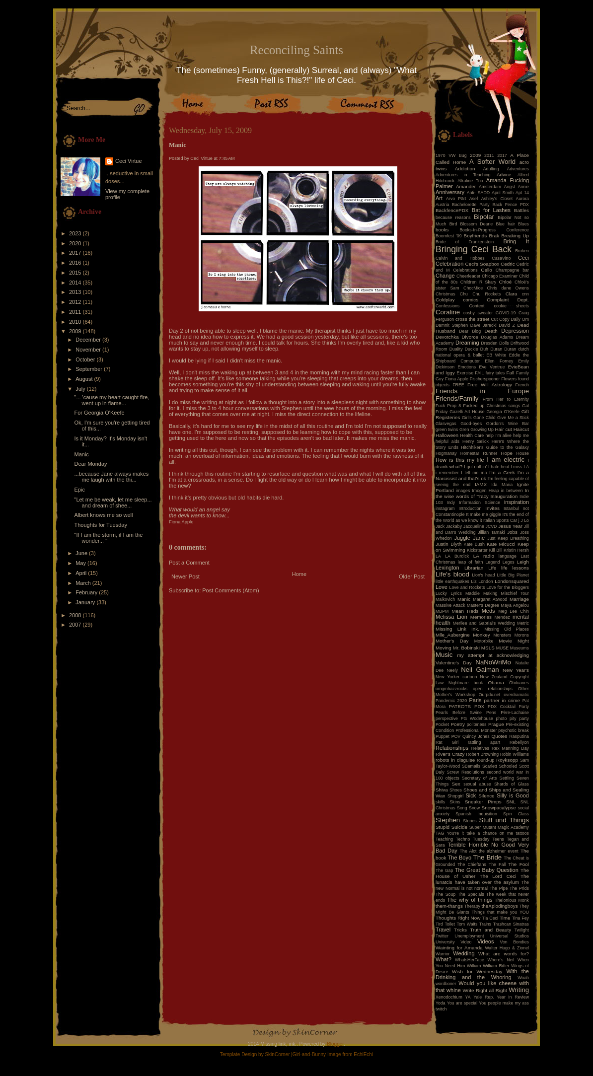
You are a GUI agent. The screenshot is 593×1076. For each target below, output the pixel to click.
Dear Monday (90, 464)
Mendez (502, 617)
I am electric (505, 459)
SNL (511, 801)
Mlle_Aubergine (453, 635)
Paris (475, 700)
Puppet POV (448, 736)
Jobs (512, 532)
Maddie (472, 593)
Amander (466, 186)
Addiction (465, 168)
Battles (521, 210)
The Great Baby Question (487, 870)
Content (477, 305)
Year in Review (513, 997)
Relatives (480, 748)
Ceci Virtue (128, 161)
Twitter (442, 935)
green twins (447, 429)
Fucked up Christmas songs (491, 405)
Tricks (460, 930)
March (83, 583)
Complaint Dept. (508, 299)
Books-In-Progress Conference (494, 229)
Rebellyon (519, 742)
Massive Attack (450, 605)
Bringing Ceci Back (474, 249)
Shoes (455, 790)
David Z (507, 325)
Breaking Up (515, 235)
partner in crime (502, 700)
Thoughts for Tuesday (100, 525)
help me (521, 435)
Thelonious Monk (512, 900)
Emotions (467, 366)
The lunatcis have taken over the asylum (482, 879)
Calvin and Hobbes (460, 258)
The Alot (468, 851)
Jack (440, 526)
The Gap (444, 870)
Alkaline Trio (470, 180)
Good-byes (471, 423)
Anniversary (450, 192)
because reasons (453, 217)
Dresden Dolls (495, 343)
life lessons (515, 568)
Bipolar (484, 216)
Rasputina (519, 736)
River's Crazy (450, 754)
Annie (523, 186)
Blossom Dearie (476, 223)
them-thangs (449, 906)
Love (441, 587)
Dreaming (467, 343)
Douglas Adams (497, 337)
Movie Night (514, 641)
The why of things (469, 900)
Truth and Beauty (490, 930)
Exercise (464, 372)
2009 (76, 331)
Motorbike (484, 641)
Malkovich (445, 599)
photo (501, 718)
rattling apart (484, 742)
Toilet (450, 924)
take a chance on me (489, 833)
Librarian (473, 568)
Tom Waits (467, 924)
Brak (494, 235)
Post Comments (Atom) (230, 590)
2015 (76, 273)
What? (443, 959)
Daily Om (520, 319)
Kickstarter (477, 550)
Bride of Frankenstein (465, 241)
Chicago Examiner (500, 276)
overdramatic (516, 694)
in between (512, 490)
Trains (485, 924)
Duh (484, 349)
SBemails (471, 766)
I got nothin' (475, 466)
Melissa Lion (451, 617)
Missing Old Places (506, 629)
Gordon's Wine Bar (507, 423)
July (81, 389)
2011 (76, 312)
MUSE (502, 648)
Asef (473, 198)
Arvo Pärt (456, 198)
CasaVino (501, 258)
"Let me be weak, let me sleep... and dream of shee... (112, 502)
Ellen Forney (499, 361)
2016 (76, 263)
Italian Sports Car (500, 520)
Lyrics (456, 593)
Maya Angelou (515, 605)
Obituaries (519, 682)
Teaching (444, 839)
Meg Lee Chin (513, 611)
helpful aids (447, 441)
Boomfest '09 (449, 235)
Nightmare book (465, 682)
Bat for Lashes (491, 210)
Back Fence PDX (510, 204)
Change (445, 276)
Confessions (447, 305)
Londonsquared (512, 581)
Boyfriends (475, 235)
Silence (486, 795)
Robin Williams (514, 754)
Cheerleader (468, 276)
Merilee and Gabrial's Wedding (484, 623)
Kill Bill (495, 550)
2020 (76, 243)
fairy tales (495, 372)
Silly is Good (513, 795)
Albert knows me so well (103, 515)
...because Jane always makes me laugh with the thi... (111, 477)
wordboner (446, 983)
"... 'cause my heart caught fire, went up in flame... (111, 400)
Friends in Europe (482, 391)
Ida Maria (502, 484)
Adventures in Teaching (463, 174)
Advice (504, 174)
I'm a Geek (502, 472)
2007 (76, 625)
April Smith (503, 192)
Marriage (519, 599)
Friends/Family (457, 398)
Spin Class (516, 813)
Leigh (523, 562)
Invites (492, 508)
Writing (519, 990)
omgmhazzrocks (451, 688)
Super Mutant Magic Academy (499, 827)
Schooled (508, 766)
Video (465, 941)
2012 (76, 302)
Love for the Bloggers (507, 587)
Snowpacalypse (499, 807)
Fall (511, 372)
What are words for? (503, 953)
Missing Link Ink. (457, 629)
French (522, 384)
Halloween (447, 435)
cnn (525, 293)
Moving (443, 647)
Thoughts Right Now (458, 918)
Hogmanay (446, 453)
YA (467, 997)
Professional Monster (476, 730)
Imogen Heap (485, 490)
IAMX (481, 484)
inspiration (516, 502)
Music (444, 654)
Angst (509, 186)
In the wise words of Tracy (482, 493)
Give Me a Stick (513, 417)
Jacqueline (473, 526)
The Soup (445, 894)
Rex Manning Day (510, 748)
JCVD (491, 526)
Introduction (470, 508)
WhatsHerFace (469, 959)
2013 (76, 292)
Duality (456, 349)
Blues (523, 223)
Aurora (522, 198)
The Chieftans (471, 864)
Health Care (472, 435)
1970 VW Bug (451, 155)
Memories (481, 617)
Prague (496, 724)
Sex (456, 784)
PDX (479, 706)
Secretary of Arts (479, 778)
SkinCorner (277, 1054)
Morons (522, 635)
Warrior (443, 953)
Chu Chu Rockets (480, 293)
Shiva (442, 789)
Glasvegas (446, 423)
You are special (462, 1003)
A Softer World (492, 161)
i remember (447, 472)
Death (490, 331)
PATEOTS (460, 706)
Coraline (448, 312)
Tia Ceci (490, 918)
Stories (469, 820)
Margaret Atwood (490, 599)
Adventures (518, 168)
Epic (79, 490)
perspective (447, 718)
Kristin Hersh (516, 550)
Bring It (516, 241)
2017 (76, 253)
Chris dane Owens (508, 288)
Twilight (522, 930)
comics (470, 299)
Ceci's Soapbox (482, 264)
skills (440, 801)
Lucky (441, 593)
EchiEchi (363, 1054)
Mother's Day (452, 641)
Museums (519, 648)
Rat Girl (447, 742)
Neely (452, 670)
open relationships (493, 688)
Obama (496, 682)
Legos (509, 562)
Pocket (442, 724)
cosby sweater (478, 312)
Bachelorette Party (471, 204)
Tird (439, 924)
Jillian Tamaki (491, 532)
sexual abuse (477, 784)
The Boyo (460, 858)
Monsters (502, 635)
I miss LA (520, 466)
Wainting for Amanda (459, 947)
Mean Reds (464, 611)
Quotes (499, 736)
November (88, 350)
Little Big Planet (513, 575)
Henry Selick (475, 441)
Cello (486, 270)
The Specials (471, 894)
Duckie (471, 349)
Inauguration (504, 496)
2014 (76, 283)
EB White (496, 355)
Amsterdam (490, 186)
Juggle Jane (469, 538)
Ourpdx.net (490, 694)
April (81, 573)
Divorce (469, 337)
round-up (485, 760)
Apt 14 (522, 192)
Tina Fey (520, 918)
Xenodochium (449, 997)
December (88, 340)
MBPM (442, 611)
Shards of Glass (511, 784)
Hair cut (503, 429)
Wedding (463, 953)
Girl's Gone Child (479, 417)
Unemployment (469, 935)
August (84, 379)
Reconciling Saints (296, 50)
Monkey (481, 635)
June (82, 553)
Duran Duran (503, 349)
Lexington (447, 568)
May (81, 563)
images (463, 490)
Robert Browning (482, 754)
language (508, 556)
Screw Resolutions (465, 772)
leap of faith (470, 562)
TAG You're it (450, 833)
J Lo (524, 520)
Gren (464, 429)
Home (299, 574)
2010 (76, 322)
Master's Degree (483, 605)
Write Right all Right (485, 990)
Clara (512, 293)
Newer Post (185, 576)
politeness (477, 724)
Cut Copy (500, 319)
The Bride (487, 857)
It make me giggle (483, 514)
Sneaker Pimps (483, 801)
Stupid (442, 827)
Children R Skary (478, 282)
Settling (507, 778)
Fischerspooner (485, 378)
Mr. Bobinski (466, 647)
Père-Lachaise (515, 712)
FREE (458, 384)
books (442, 229)
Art (439, 198)
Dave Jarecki (483, 325)
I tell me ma (474, 472)
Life (492, 568)
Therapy (472, 906)
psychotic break (513, 730)
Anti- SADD (478, 192)
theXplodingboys (500, 906)
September (89, 369)
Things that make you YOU (500, 912)
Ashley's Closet (497, 198)
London (485, 581)
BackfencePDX (452, 210)
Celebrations (465, 270)
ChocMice (473, 288)
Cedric (508, 264)
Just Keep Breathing (508, 538)
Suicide (459, 827)
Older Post (412, 576)
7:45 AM (227, 158)
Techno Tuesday (472, 839)
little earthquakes (452, 581)
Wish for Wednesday (477, 971)
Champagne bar (512, 270)
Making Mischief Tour (506, 593)
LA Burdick (457, 556)
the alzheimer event (499, 851)
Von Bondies (514, 941)
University (445, 941)
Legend (492, 562)
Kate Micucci (501, 544)
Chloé (505, 282)
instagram (445, 508)
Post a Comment (189, 563)
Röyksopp (507, 760)
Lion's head (483, 575)
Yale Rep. (483, 997)
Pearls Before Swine (459, 712)
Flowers (509, 378)
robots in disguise (455, 760)
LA (438, 556)
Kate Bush (474, 544)
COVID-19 (506, 312)
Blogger (335, 1044)
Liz (473, 581)
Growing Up (482, 429)
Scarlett (489, 766)
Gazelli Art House (467, 411)
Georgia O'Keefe (502, 411)
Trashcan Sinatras (511, 924)
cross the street (472, 319)
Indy (451, 502)
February (87, 592)
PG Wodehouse (477, 718)
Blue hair (505, 223)
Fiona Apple (456, 378)
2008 (76, 615)
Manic (81, 454)
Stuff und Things (504, 820)
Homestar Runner (478, 453)
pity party (519, 718)
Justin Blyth (448, 544)
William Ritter (496, 965)
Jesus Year (510, 526)
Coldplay (445, 299)
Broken (522, 250)
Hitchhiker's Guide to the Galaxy (495, 447)
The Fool (518, 864)
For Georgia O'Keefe (99, 413)
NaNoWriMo (493, 662)
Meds (488, 611)
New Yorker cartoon (456, 676)
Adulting (491, 168)
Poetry (457, 724)
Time (505, 918)
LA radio (483, 556)
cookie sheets (511, 305)
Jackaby (454, 526)
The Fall (497, 864)
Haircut (521, 429)
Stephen (448, 820)
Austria (442, 204)
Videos (485, 941)
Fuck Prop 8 (448, 405)
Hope (507, 453)
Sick (471, 795)
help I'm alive (498, 435)
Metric (523, 623)
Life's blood (452, 574)
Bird (453, 223)
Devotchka (447, 337)
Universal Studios (509, 935)
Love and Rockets (467, 587)
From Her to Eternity (506, 399)
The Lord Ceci (498, 876)
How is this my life (460, 460)
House (523, 453)
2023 (76, 233)
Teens (498, 839)
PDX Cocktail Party (508, 706)
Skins (454, 801)
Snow (474, 807)
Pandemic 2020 (451, 700)
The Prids (519, 888)
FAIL (479, 372)
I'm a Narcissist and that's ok (482, 475)
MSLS (488, 647)
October (85, 359)
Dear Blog (470, 331)
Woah (523, 977)
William (474, 965)
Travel (443, 930)
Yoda (440, 1003)
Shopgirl (455, 795)
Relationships (452, 748)
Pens (491, 712)
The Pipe (499, 888)
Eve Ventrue (492, 366)
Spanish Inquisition (476, 813)
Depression (515, 331)
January (85, 602)
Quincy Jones (476, 736)
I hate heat (498, 466)
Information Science (479, 502)
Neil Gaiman (480, 669)
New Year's (516, 670)
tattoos (522, 833)
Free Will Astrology (489, 384)
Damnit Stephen (452, 325)
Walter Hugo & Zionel (507, 947)
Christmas (445, 293)
